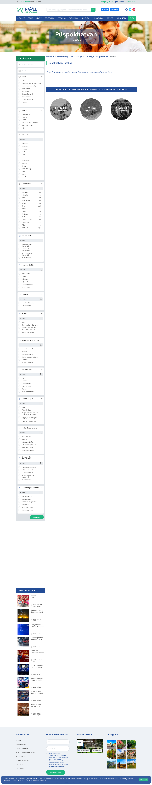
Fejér (23, 128)
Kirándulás (98, 18)
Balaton (24, 80)
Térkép (118, 2)
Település (49, 18)
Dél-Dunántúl (26, 97)
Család (110, 18)
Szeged (24, 149)
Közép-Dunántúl (27, 99)
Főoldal (49, 57)
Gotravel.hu (88, 741)
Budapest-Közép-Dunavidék (31, 83)
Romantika (121, 18)
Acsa (23, 171)
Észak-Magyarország (29, 86)
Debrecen (25, 146)
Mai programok (106, 2)
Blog (132, 18)
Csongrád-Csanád (28, 125)
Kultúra (85, 18)
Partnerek (19, 764)
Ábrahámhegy (26, 169)
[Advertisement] (30, 554)
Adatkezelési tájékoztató (25, 752)
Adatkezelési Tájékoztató (57, 766)
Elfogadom (143, 780)
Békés (24, 120)
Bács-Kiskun (26, 114)
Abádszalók (26, 160)
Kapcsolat (20, 768)
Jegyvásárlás (130, 2)
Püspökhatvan (102, 57)
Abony (24, 166)
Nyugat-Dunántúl (27, 94)
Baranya (24, 117)
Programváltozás (22, 760)
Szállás (21, 18)
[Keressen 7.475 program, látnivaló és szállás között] (69, 10)
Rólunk (18, 740)
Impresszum (20, 756)
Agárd (24, 177)
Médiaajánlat (21, 744)
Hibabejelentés (22, 748)
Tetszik (83, 750)
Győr (23, 152)
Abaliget (24, 163)
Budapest (25, 143)
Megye (39, 18)
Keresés (36, 517)
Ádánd (24, 174)
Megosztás (97, 750)
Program (62, 18)
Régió (30, 18)
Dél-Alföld (25, 91)
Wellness (73, 18)
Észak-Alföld (26, 89)
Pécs (23, 154)
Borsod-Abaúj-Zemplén (30, 122)
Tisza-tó (24, 102)
